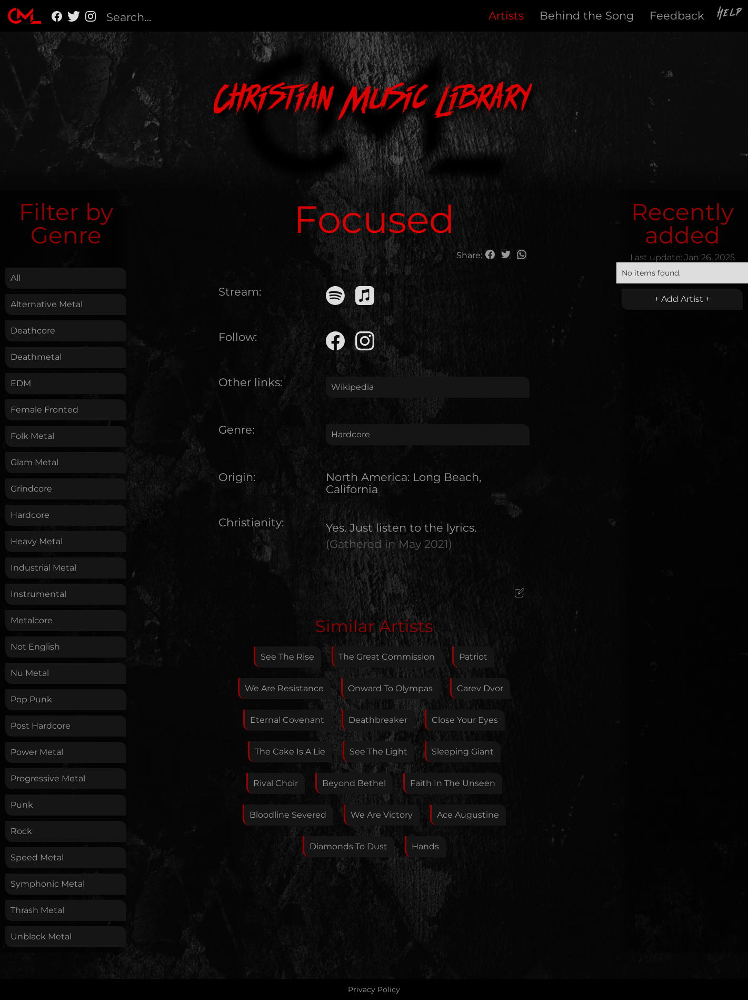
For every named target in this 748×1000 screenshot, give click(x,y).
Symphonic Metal (48, 884)
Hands (425, 846)
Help (730, 14)
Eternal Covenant (287, 720)
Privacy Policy (374, 989)
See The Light (378, 752)
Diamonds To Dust (348, 846)
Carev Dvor (480, 688)
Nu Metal (30, 673)
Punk (22, 805)
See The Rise (287, 657)
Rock (21, 831)
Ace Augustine (468, 815)
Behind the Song (587, 15)
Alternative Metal (47, 304)
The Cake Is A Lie (290, 752)
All (16, 278)
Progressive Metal (48, 778)
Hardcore (30, 515)
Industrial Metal (43, 568)
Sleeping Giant (463, 752)
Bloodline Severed (288, 815)
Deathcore (33, 331)
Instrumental (38, 594)
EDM (21, 383)
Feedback (677, 15)
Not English (35, 647)
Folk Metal (32, 436)
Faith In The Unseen (452, 783)
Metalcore (32, 620)
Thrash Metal (37, 910)
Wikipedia (352, 387)
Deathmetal (36, 357)
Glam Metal (34, 462)
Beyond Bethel (354, 783)
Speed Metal (37, 857)
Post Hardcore (41, 726)
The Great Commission (386, 657)
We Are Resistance (284, 688)
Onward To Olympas (390, 688)
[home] (24, 16)
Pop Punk (31, 699)
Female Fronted (44, 410)
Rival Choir (275, 783)
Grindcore (31, 489)
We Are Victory (382, 815)
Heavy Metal (37, 541)
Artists (506, 15)
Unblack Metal (41, 937)
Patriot (473, 657)
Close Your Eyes (465, 720)
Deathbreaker (377, 720)
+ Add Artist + (682, 299)
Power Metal (37, 752)
